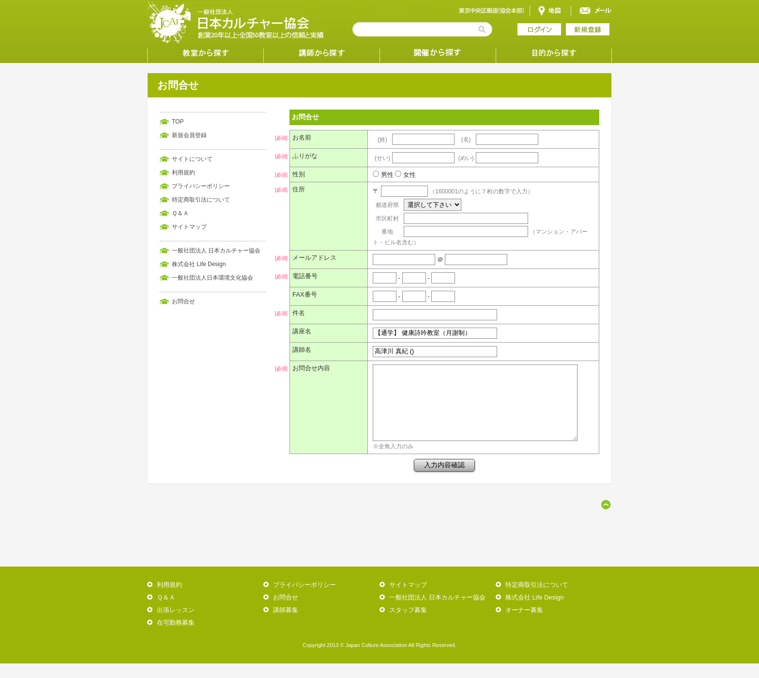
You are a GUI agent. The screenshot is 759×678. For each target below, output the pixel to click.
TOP (177, 121)
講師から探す (321, 53)
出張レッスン (176, 624)
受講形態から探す (438, 53)
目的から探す (554, 53)
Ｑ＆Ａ (180, 213)
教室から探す (205, 53)
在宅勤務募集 (176, 637)
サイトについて (192, 159)
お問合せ (183, 301)
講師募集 (285, 624)
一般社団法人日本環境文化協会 (212, 277)
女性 (403, 174)
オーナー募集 (524, 624)
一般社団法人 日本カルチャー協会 (216, 250)
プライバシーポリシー (201, 186)
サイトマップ (189, 226)
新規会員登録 (189, 135)
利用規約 (183, 172)
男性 (381, 174)
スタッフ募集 (408, 624)
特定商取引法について (201, 199)
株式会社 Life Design (199, 264)
